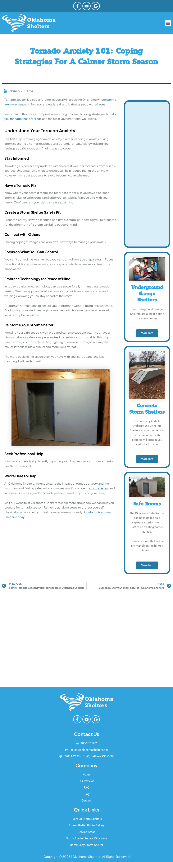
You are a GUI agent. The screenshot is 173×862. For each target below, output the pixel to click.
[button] (168, 23)
